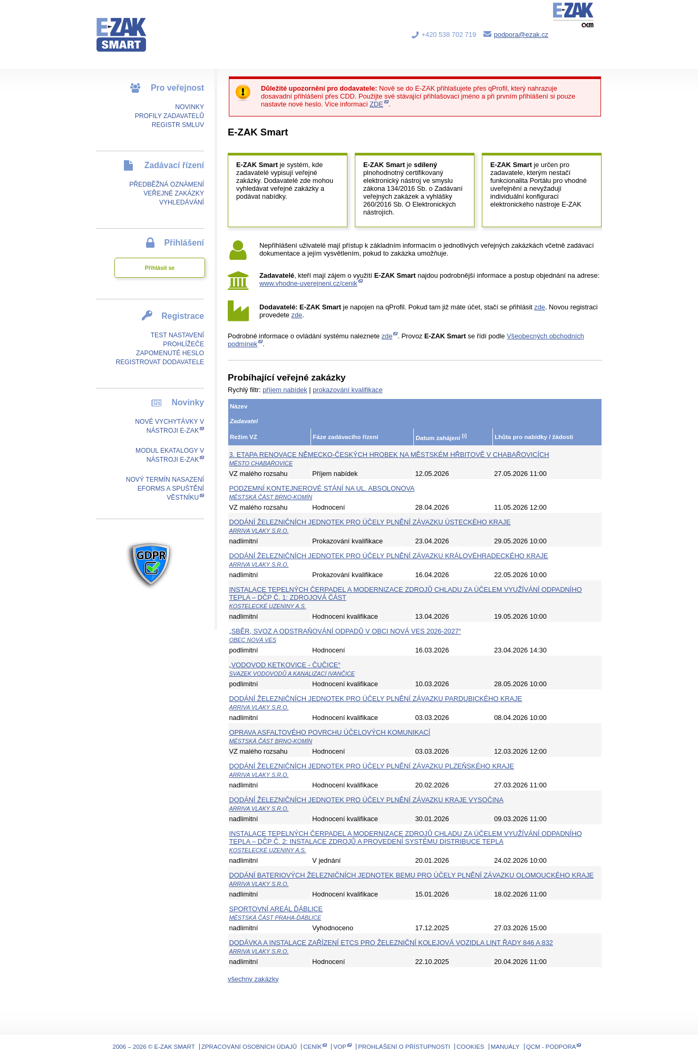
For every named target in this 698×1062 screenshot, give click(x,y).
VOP (340, 1047)
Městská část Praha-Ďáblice (275, 917)
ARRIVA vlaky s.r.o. (259, 531)
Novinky (189, 107)
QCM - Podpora (551, 1047)
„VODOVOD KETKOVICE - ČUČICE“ (285, 665)
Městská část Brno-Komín (271, 497)
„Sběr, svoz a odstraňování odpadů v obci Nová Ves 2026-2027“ (345, 631)
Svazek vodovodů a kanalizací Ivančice (292, 673)
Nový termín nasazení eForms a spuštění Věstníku (165, 488)
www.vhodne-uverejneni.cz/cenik (308, 283)
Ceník (312, 1047)
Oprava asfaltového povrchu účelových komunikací (330, 732)
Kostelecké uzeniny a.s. (267, 606)
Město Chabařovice (261, 463)
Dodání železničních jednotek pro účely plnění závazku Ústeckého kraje (370, 522)
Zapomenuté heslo (170, 353)
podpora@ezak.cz (521, 34)
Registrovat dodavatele (159, 362)
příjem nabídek (285, 390)
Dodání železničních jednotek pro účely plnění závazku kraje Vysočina (366, 800)
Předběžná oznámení (166, 184)
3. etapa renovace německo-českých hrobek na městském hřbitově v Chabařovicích (389, 455)
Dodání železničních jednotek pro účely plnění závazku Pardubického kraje (375, 699)
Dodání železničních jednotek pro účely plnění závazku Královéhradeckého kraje (388, 556)
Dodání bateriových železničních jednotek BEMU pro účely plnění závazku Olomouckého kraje (411, 875)
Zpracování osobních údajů (249, 1047)
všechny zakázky (253, 979)
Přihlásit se (159, 268)
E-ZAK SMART (127, 26)
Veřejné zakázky (173, 193)
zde (539, 307)
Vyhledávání (181, 202)
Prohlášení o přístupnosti (404, 1047)
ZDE (376, 104)
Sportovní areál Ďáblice (276, 909)
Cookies (470, 1047)
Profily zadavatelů (169, 116)
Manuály (505, 1047)
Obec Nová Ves (252, 640)
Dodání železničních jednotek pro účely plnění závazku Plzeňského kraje (371, 766)
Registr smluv (178, 125)
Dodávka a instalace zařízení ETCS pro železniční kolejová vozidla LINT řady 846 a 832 (391, 943)
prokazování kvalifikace (347, 390)
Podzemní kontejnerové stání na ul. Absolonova (322, 488)
